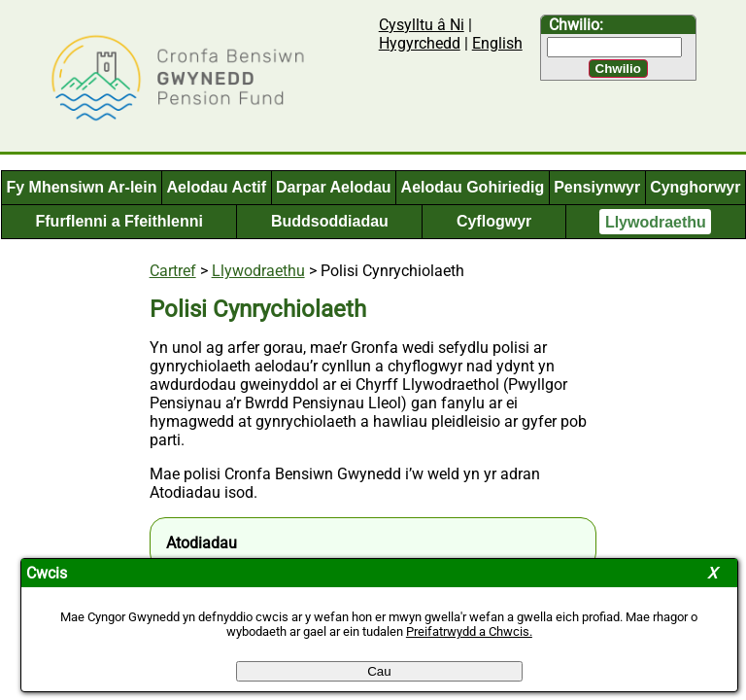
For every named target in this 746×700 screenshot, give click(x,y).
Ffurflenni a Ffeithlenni (119, 221)
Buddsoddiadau (330, 221)
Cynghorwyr (695, 187)
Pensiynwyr (597, 187)
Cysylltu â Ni (421, 25)
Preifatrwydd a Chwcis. (469, 631)
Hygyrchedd (419, 43)
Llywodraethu (655, 221)
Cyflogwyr (494, 221)
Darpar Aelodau (333, 187)
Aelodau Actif (217, 187)
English (497, 43)
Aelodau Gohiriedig (473, 187)
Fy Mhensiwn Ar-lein (82, 187)
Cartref (173, 271)
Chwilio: (576, 25)
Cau (378, 671)
